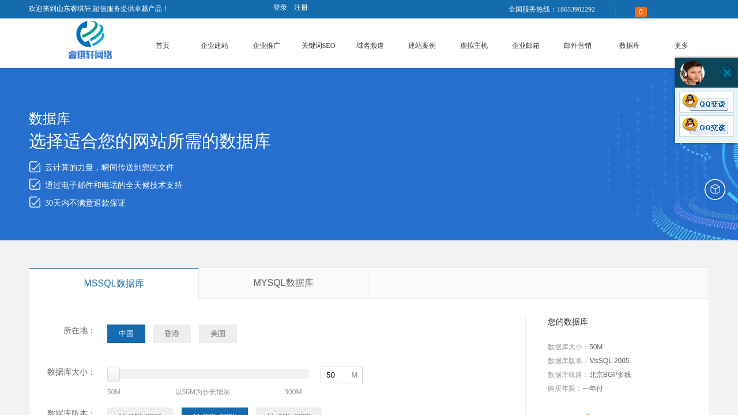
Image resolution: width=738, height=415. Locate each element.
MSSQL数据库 (114, 283)
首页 (163, 46)
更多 (681, 46)
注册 (301, 7)
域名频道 (370, 46)
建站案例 (422, 46)
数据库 (629, 46)
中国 (126, 333)
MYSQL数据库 (283, 283)
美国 (217, 333)
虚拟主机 (474, 46)
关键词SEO (319, 46)
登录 (280, 7)
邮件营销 (578, 46)
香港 (171, 333)
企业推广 (266, 46)
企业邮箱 (526, 46)
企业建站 (214, 46)
